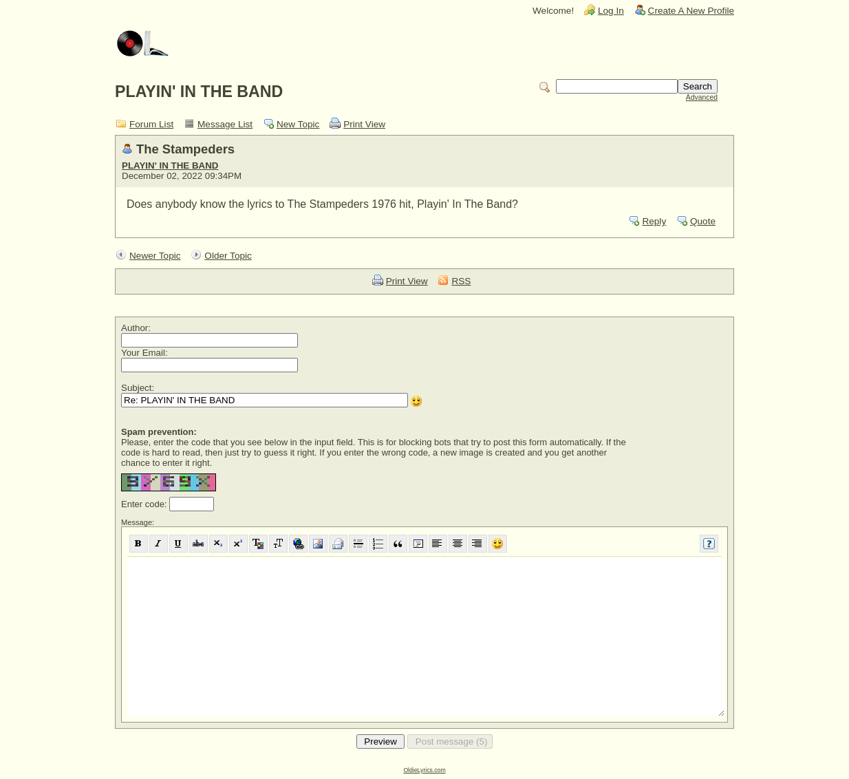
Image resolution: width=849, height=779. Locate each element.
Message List (224, 124)
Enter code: (145, 504)
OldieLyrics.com (424, 770)
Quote (703, 221)
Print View (364, 124)
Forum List (151, 124)
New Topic (298, 124)
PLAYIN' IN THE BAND (170, 165)
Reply (654, 221)
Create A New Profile (691, 11)
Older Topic (228, 255)
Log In (611, 11)
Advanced (702, 97)
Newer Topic (155, 255)
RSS (461, 281)
